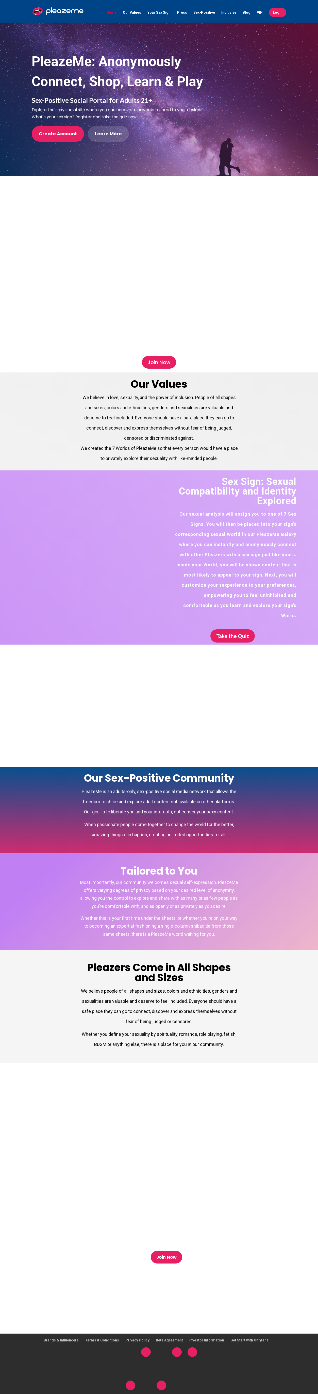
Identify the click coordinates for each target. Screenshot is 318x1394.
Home (111, 13)
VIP (260, 13)
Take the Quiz (232, 636)
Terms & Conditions (102, 1340)
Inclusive (228, 13)
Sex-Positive (204, 13)
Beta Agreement (169, 1340)
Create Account (58, 133)
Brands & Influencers (61, 1340)
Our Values (132, 13)
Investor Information (206, 1340)
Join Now (159, 362)
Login (277, 13)
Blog (246, 13)
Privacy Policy (137, 1340)
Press (182, 13)
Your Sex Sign (159, 13)
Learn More (108, 133)
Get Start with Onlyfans (249, 1340)
